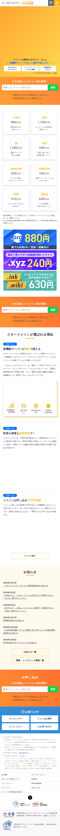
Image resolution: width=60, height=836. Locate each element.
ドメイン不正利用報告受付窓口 (11, 792)
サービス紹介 (35, 556)
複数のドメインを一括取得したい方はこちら (31, 95)
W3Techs (22, 753)
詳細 (55, 73)
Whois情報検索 (36, 783)
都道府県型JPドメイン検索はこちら (28, 98)
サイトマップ (5, 788)
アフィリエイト (6, 783)
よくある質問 (44, 718)
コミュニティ (15, 726)
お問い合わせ (44, 726)
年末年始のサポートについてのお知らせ (20, 643)
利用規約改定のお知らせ (13, 620)
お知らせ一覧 (35, 652)
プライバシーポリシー (38, 775)
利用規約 (34, 779)
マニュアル (15, 718)
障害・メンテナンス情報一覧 (31, 660)
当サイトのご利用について (10, 779)
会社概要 (4, 775)
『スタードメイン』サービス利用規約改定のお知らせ (25, 586)
